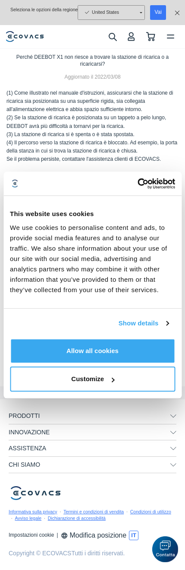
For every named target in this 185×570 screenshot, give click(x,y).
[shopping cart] (150, 36)
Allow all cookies (92, 350)
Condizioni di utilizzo (150, 511)
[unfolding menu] (173, 416)
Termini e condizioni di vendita (93, 511)
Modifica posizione (94, 535)
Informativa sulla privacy (33, 511)
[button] (165, 549)
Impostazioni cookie (31, 535)
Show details (139, 323)
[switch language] (133, 535)
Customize (92, 378)
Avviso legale (28, 518)
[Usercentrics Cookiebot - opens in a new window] (137, 183)
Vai (157, 12)
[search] (112, 36)
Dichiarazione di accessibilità (77, 518)
